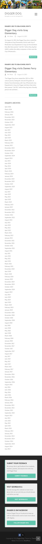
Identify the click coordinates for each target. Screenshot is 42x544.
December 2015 (9, 405)
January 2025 (9, 145)
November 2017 (10, 346)
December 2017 (9, 343)
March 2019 (8, 305)
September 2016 (10, 382)
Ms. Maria (10, 36)
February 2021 (9, 266)
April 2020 (8, 271)
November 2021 (10, 243)
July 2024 (7, 161)
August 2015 (8, 415)
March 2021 (8, 264)
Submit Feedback (21, 476)
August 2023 (8, 189)
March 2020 (8, 274)
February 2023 (9, 205)
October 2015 (9, 410)
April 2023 (8, 199)
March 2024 (8, 171)
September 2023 (10, 187)
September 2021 (10, 248)
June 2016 (8, 390)
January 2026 (9, 115)
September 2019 (10, 289)
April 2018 (8, 333)
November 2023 (10, 181)
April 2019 (8, 302)
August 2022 (8, 220)
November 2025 (10, 120)
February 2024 (9, 174)
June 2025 (8, 132)
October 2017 (9, 349)
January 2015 (9, 434)
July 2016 (7, 387)
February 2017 (9, 369)
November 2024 (10, 151)
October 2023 (9, 184)
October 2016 (9, 379)
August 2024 (8, 158)
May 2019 (8, 300)
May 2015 (8, 423)
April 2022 (8, 230)
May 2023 (8, 197)
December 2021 (9, 241)
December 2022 (9, 210)
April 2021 (8, 261)
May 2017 (8, 361)
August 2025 (8, 127)
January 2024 (9, 176)
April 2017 (8, 364)
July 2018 (7, 325)
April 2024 (8, 168)
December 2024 (9, 148)
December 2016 (9, 374)
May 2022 (8, 228)
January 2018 (9, 341)
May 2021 (8, 259)
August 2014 (8, 446)
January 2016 (9, 403)
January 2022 (9, 238)
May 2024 (8, 166)
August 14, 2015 (22, 36)
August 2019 (8, 292)
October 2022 (9, 215)
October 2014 (9, 441)
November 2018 (10, 315)
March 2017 (8, 367)
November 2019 (10, 284)
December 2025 (9, 117)
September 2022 (10, 217)
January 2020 (9, 279)
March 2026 (8, 109)
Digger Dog (13, 13)
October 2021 (9, 246)
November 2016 (10, 377)
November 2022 (10, 212)
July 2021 (7, 253)
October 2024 (9, 153)
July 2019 (7, 295)
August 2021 (8, 251)
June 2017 (8, 359)
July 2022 (7, 223)
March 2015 (8, 428)
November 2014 (10, 439)
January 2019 (9, 310)
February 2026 (9, 112)
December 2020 (9, 269)
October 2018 (9, 318)
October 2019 (9, 287)
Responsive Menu (36, 14)
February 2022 (9, 235)
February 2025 (9, 143)
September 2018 (10, 320)
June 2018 (8, 328)
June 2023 (8, 194)
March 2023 (8, 202)
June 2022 (8, 225)
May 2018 (8, 331)
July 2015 (7, 418)
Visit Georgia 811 (21, 499)
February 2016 (9, 400)
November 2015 (10, 408)
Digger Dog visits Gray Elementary (16, 32)
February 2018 (9, 338)
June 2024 (8, 163)
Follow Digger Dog (21, 523)
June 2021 (8, 256)
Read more (33, 57)
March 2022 (8, 233)
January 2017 (9, 372)
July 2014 (7, 449)
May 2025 (8, 135)
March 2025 (8, 140)
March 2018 (8, 336)
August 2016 (8, 385)
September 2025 (10, 125)
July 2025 (7, 130)
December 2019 (9, 282)
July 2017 (7, 356)
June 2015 (8, 421)
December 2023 (9, 179)
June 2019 (8, 297)
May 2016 (8, 392)
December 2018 (9, 313)
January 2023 (9, 207)
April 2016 (8, 395)
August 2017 (8, 354)
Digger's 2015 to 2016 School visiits (18, 26)
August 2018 (8, 323)
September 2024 (10, 156)
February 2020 (9, 277)
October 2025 (9, 122)
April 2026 (8, 107)
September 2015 (10, 413)
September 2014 (10, 444)
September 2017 (10, 351)
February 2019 (9, 307)
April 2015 (8, 426)
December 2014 (9, 436)
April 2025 (8, 138)
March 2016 (8, 397)
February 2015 (9, 431)
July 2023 (7, 192)
